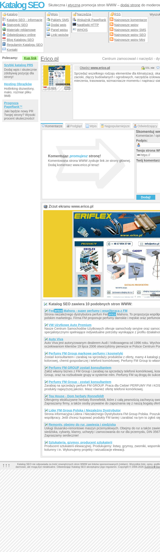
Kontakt (12, 50)
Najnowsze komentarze (130, 20)
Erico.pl (50, 59)
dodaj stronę (130, 5)
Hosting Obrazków (18, 84)
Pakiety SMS (60, 20)
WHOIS (82, 30)
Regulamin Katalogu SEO (25, 45)
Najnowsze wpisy (126, 25)
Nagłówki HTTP (88, 25)
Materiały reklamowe (21, 30)
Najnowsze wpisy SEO (130, 35)
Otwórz (95, 68)
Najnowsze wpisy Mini (129, 40)
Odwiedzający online (21, 35)
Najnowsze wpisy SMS (130, 30)
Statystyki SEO (17, 25)
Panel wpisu (59, 30)
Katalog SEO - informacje (24, 20)
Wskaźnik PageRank (91, 20)
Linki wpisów (60, 35)
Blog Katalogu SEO (20, 40)
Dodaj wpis (58, 25)
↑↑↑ (6, 465)
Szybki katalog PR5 (18, 65)
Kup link (30, 58)
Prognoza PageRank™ (13, 104)
